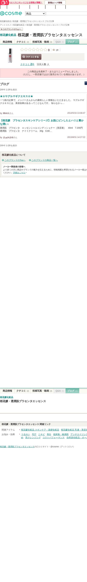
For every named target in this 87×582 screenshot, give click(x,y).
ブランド (24, 7)
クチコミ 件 (27, 64)
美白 (49, 434)
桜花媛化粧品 (8, 35)
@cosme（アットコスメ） (63, 446)
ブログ (34, 7)
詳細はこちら (19, 172)
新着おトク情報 (55, 3)
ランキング (13, 7)
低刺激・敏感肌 (61, 434)
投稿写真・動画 (42, 41)
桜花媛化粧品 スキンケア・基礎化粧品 (40, 430)
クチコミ (22, 41)
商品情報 (7, 41)
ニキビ (41, 434)
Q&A (42, 7)
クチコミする (31, 57)
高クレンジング (33, 437)
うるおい (25, 434)
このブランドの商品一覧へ (44, 160)
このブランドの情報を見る (11, 29)
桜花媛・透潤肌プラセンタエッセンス (50, 35)
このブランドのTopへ (15, 160)
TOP (3, 7)
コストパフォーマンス (54, 437)
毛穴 (34, 434)
